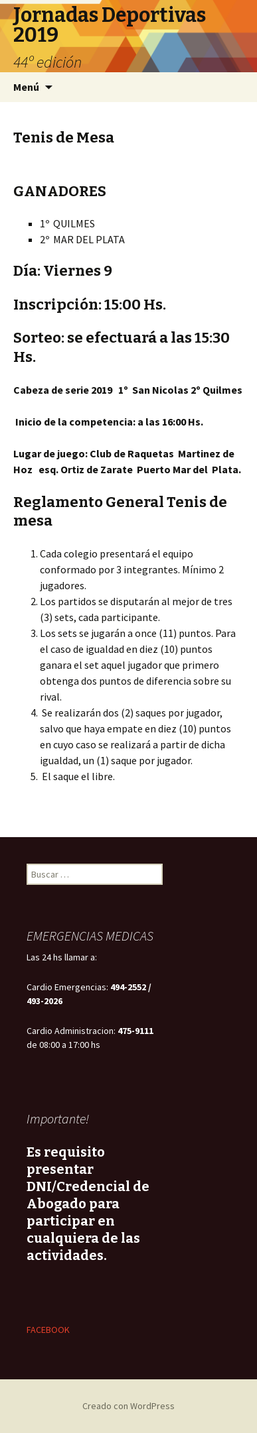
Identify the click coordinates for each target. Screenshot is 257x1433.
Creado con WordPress (128, 1406)
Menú (26, 86)
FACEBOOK (48, 1330)
